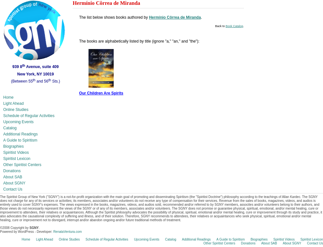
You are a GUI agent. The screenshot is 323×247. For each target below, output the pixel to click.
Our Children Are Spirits (101, 93)
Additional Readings (20, 134)
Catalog (9, 128)
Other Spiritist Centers (22, 165)
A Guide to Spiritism (20, 140)
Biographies (13, 146)
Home (8, 97)
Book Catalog (234, 26)
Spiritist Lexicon (16, 158)
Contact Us (12, 189)
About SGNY (14, 183)
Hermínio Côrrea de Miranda (175, 17)
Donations (12, 171)
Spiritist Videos (16, 152)
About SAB (12, 177)
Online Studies (15, 109)
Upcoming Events (18, 122)
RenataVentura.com (67, 231)
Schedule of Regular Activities (29, 116)
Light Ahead (13, 103)
